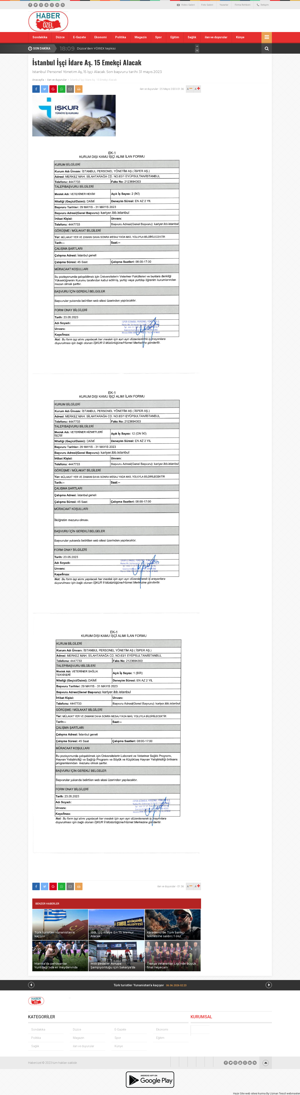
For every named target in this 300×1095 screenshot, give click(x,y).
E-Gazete (79, 37)
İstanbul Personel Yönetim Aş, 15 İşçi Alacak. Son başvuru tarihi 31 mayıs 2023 (97, 72)
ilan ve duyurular (216, 37)
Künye (240, 37)
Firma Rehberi (242, 5)
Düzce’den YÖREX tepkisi (96, 48)
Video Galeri (186, 5)
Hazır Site (239, 1093)
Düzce (60, 37)
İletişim (263, 5)
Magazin (141, 37)
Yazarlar (224, 5)
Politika (120, 37)
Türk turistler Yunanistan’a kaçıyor (150, 985)
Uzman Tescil (278, 1093)
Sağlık (192, 37)
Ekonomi (100, 37)
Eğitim (174, 37)
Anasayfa (38, 79)
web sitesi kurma (255, 1093)
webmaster (293, 1093)
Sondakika (39, 37)
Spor (158, 37)
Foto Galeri (207, 5)
